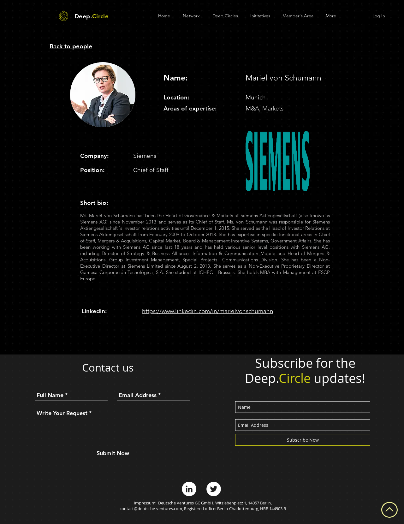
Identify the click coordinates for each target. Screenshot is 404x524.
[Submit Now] (112, 453)
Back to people (71, 46)
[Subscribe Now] (302, 440)
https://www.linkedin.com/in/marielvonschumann (207, 311)
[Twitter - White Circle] (213, 489)
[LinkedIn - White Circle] (189, 489)
